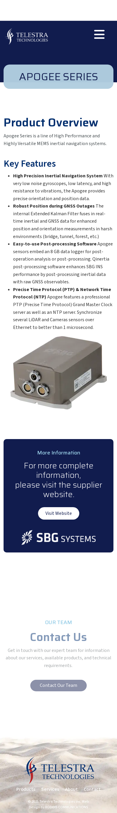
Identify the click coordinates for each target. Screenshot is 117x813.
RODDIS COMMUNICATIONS (66, 807)
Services (50, 789)
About (71, 789)
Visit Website (58, 513)
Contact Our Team (58, 685)
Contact (92, 789)
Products (25, 789)
